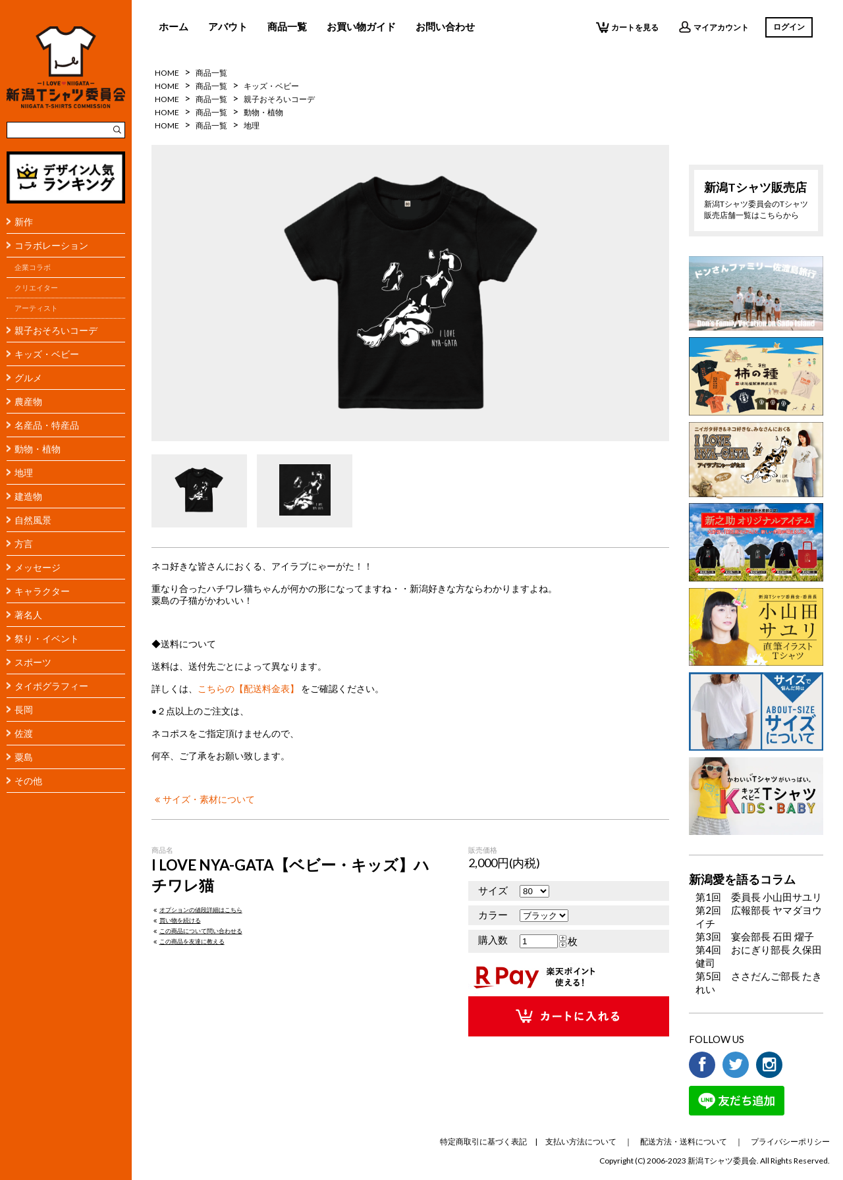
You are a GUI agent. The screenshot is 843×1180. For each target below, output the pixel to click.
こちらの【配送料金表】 (248, 689)
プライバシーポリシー (790, 1141)
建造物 (28, 496)
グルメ (28, 377)
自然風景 (32, 519)
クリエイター (36, 288)
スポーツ (32, 662)
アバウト (228, 26)
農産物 (28, 401)
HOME (167, 73)
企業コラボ (32, 267)
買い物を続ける (176, 920)
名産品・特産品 (46, 425)
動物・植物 (37, 448)
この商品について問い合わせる (196, 930)
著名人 (28, 614)
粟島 (23, 757)
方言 (23, 543)
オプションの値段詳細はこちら (196, 909)
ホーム (173, 26)
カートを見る (627, 27)
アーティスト (36, 308)
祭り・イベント (46, 638)
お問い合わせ (445, 26)
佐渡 (23, 733)
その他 (28, 780)
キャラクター (42, 591)
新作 (23, 221)
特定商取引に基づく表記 (483, 1141)
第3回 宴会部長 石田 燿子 (754, 936)
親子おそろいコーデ (55, 330)
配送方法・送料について (683, 1141)
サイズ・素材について (203, 799)
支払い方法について (580, 1141)
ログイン (789, 27)
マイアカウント (713, 27)
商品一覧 (287, 26)
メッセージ (37, 567)
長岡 (23, 709)
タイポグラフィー (51, 685)
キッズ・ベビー (46, 354)
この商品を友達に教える (188, 941)
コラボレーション (51, 245)
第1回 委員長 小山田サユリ (758, 897)
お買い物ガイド (361, 26)
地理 (23, 472)
